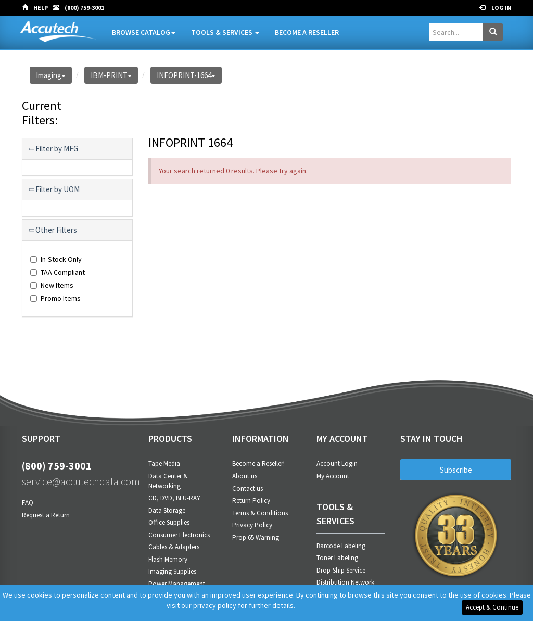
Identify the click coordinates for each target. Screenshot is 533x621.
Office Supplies (168, 522)
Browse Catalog (143, 32)
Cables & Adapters (173, 546)
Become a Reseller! (258, 463)
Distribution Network (345, 582)
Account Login (337, 463)
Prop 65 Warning (255, 537)
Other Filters (53, 230)
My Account (332, 476)
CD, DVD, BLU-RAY (174, 497)
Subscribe (456, 470)
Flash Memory (167, 559)
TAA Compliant (57, 272)
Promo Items (55, 298)
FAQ (27, 502)
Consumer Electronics (179, 534)
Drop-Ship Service (340, 570)
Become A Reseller (307, 32)
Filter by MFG (54, 149)
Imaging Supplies (172, 571)
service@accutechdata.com (77, 481)
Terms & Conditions (260, 513)
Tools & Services (225, 32)
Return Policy (251, 500)
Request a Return (46, 515)
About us (244, 476)
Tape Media (164, 463)
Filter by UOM (55, 189)
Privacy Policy (252, 525)
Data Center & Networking (168, 481)
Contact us (247, 488)
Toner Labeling (337, 557)
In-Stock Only (56, 259)
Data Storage (166, 510)
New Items (51, 285)
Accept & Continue (492, 607)
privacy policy (214, 605)
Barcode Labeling (340, 545)
